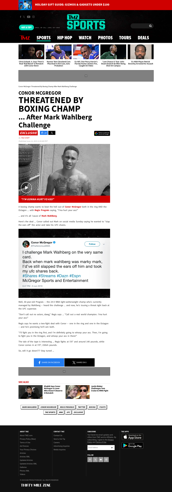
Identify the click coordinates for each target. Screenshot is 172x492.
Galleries (23, 467)
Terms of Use (25, 443)
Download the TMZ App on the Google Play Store (132, 445)
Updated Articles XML (28, 464)
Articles (23, 453)
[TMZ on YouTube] (100, 459)
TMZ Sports (50, 412)
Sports (44, 38)
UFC (68, 412)
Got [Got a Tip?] (26, 27)
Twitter (81, 407)
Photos (105, 38)
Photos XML (24, 471)
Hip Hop (64, 38)
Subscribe (112, 447)
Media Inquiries (60, 450)
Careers (57, 443)
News (25, 38)
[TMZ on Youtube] (28, 17)
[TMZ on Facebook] (20, 16)
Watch (85, 38)
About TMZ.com (26, 435)
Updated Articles (26, 460)
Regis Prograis (67, 407)
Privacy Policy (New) (28, 439)
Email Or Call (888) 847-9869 (47, 28)
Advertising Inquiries (62, 446)
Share (49, 362)
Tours (125, 38)
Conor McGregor (48, 407)
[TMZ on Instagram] (33, 16)
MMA (61, 412)
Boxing (92, 407)
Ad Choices (24, 446)
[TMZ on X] (24, 16)
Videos (22, 474)
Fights (102, 407)
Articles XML (25, 457)
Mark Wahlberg (29, 407)
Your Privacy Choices (28, 450)
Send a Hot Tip (59, 439)
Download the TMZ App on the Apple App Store (132, 437)
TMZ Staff (25, 138)
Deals (143, 38)
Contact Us (58, 435)
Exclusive (78, 412)
